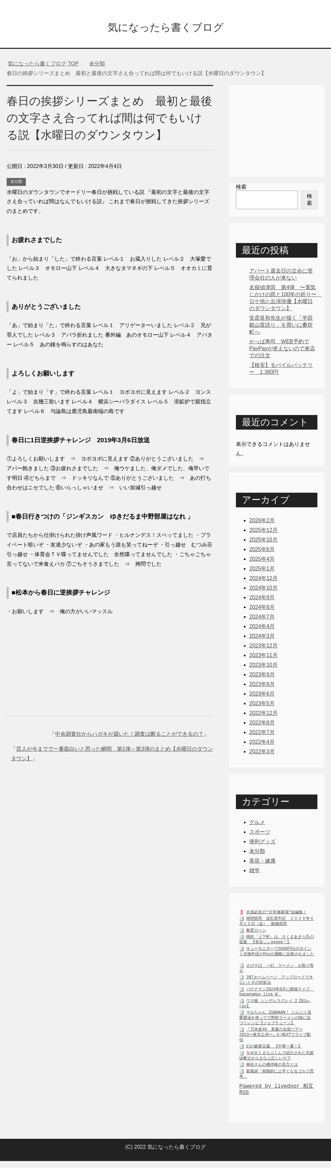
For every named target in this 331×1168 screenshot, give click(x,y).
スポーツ (259, 833)
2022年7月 (262, 734)
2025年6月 (262, 551)
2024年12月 (263, 580)
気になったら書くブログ (165, 28)
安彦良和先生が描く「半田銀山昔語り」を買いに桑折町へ (281, 326)
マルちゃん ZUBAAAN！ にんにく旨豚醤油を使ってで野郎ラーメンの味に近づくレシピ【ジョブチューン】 (275, 1021)
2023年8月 (262, 686)
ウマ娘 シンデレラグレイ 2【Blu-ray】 (274, 1006)
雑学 (254, 872)
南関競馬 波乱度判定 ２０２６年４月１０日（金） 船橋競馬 (276, 924)
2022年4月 (262, 743)
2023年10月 (263, 666)
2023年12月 (263, 647)
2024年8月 (262, 609)
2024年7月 (262, 618)
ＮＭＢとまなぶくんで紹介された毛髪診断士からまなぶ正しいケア (276, 1058)
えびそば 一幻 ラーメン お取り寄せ (276, 971)
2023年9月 (262, 676)
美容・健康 (262, 862)
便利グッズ (262, 843)
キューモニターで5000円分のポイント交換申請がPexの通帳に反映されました (276, 954)
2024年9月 (262, 599)
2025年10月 (263, 541)
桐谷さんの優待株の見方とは (272, 1067)
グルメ (257, 824)
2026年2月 (262, 522)
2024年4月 (262, 628)
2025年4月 (262, 560)
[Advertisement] (110, 659)
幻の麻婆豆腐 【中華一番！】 (274, 1049)
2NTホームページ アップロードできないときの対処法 (276, 983)
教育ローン (256, 933)
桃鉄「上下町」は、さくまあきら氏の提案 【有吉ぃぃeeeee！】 (276, 943)
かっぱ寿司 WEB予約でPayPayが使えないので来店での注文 (282, 350)
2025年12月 (263, 532)
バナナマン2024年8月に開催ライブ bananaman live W (276, 995)
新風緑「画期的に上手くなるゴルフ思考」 (276, 1077)
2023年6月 (262, 695)
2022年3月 (262, 753)
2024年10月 (263, 589)
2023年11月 (263, 657)
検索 (241, 188)
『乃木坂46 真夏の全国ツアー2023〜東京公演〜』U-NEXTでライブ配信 (275, 1038)
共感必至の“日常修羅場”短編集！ (276, 915)
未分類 (16, 183)
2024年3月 (262, 637)
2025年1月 (262, 570)
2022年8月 (262, 724)
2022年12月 (263, 714)
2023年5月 (262, 705)
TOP (43, 65)
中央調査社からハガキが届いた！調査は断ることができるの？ (129, 735)
